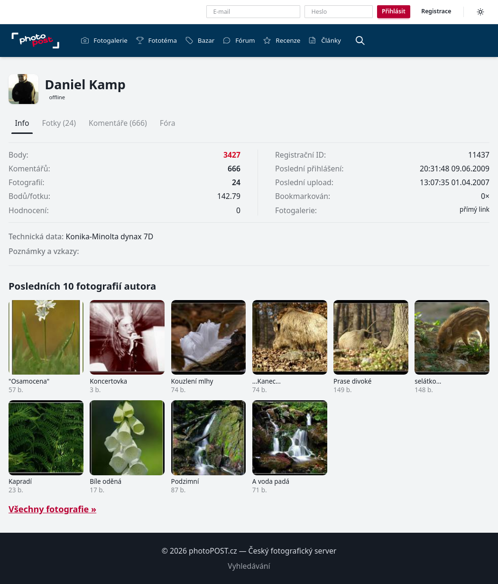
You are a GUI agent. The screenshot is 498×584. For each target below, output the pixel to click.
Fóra (167, 123)
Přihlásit (394, 11)
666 (234, 168)
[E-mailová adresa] (253, 11)
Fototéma (156, 40)
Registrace (436, 11)
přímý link (474, 209)
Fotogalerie (104, 40)
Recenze (281, 40)
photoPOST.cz (213, 551)
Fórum (238, 40)
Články (324, 40)
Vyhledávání (249, 566)
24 (236, 182)
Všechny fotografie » (52, 509)
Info (22, 123)
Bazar (200, 40)
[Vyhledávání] (360, 40)
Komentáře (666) (118, 123)
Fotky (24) (59, 123)
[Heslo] (338, 11)
